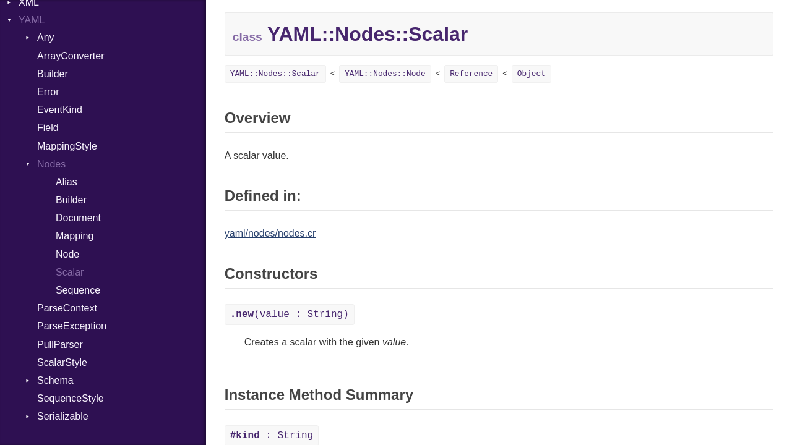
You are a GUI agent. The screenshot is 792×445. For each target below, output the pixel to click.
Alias (66, 182)
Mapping (74, 236)
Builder (52, 74)
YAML (32, 20)
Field (48, 127)
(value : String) (289, 314)
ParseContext (67, 308)
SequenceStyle (70, 398)
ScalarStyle (62, 362)
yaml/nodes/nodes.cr (270, 233)
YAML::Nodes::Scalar (275, 73)
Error (48, 92)
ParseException (71, 326)
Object (531, 73)
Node (67, 254)
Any (45, 37)
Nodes (51, 164)
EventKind (59, 109)
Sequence (78, 290)
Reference (471, 73)
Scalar (70, 272)
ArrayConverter (70, 56)
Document (78, 218)
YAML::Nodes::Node (385, 73)
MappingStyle (67, 146)
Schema (55, 380)
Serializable (62, 416)
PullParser (60, 344)
